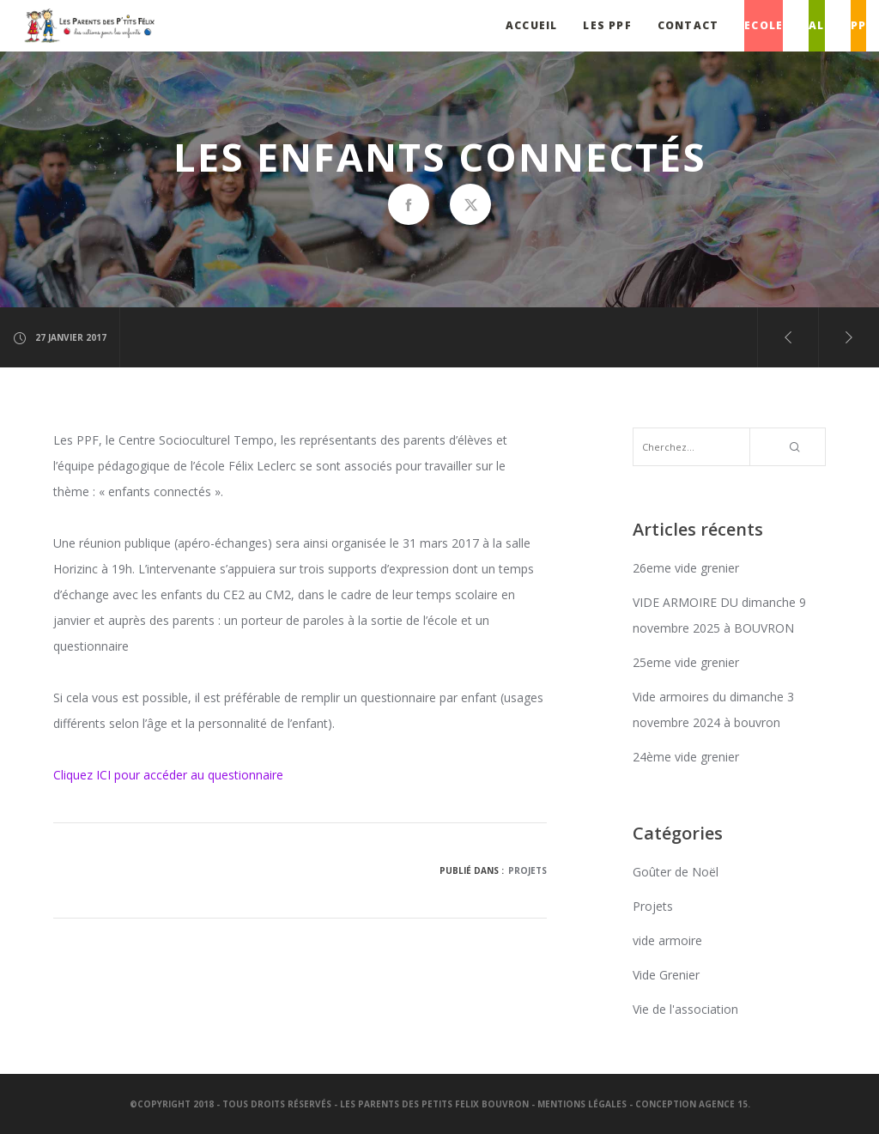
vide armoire (667, 940)
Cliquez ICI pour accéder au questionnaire (168, 775)
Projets (527, 870)
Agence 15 (723, 1104)
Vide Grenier (666, 975)
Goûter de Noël (675, 872)
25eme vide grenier (686, 662)
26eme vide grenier (686, 568)
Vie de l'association (685, 1009)
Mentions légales (582, 1104)
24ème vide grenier (686, 757)
